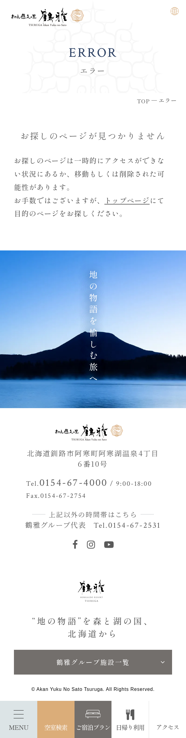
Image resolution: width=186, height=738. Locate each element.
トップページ (127, 200)
